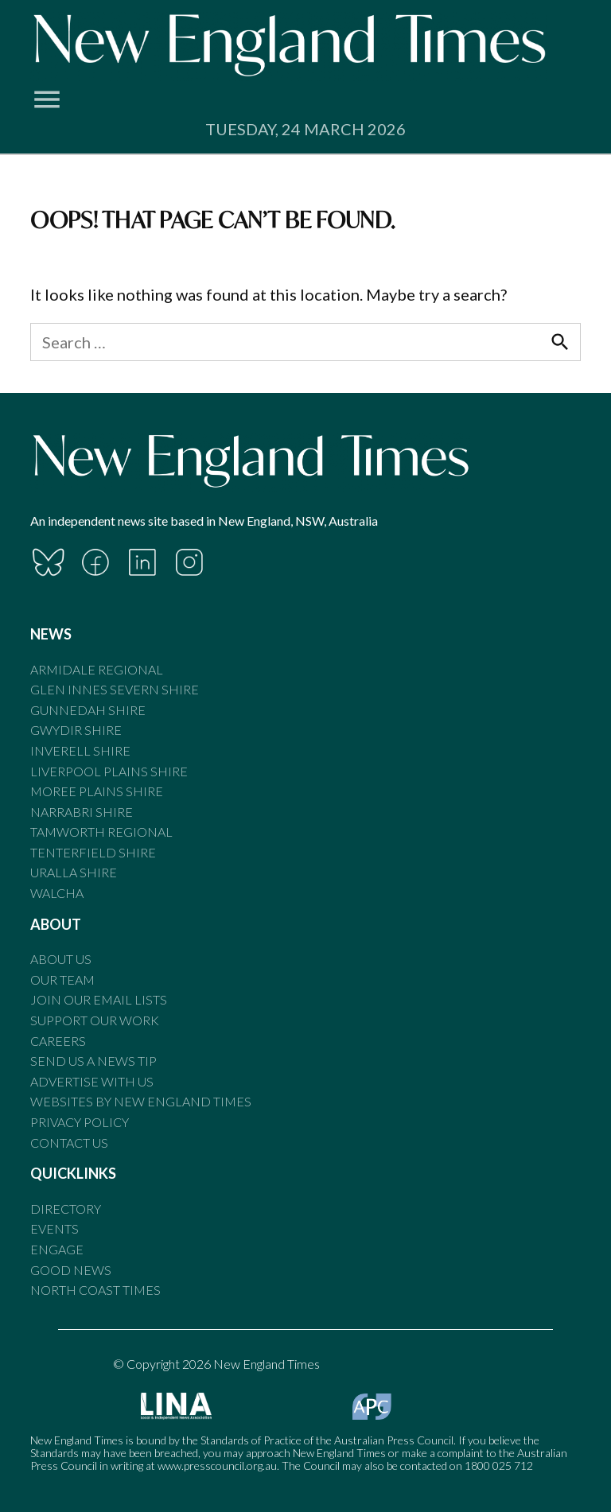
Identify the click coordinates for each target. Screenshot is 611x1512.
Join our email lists (98, 999)
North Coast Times (95, 1289)
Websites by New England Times (140, 1101)
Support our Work (94, 1020)
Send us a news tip (93, 1060)
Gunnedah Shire (88, 709)
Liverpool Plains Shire (109, 771)
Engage (57, 1249)
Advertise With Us (92, 1081)
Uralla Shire (73, 872)
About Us (60, 958)
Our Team (62, 979)
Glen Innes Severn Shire (114, 689)
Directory (65, 1208)
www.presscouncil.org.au (217, 1465)
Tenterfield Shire (93, 852)
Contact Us (69, 1142)
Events (54, 1228)
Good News (70, 1269)
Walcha (57, 892)
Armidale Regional (96, 669)
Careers (58, 1040)
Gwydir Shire (76, 729)
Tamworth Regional (101, 831)
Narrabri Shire (81, 811)
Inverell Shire (80, 750)
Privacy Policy (79, 1121)
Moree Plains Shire (96, 791)
